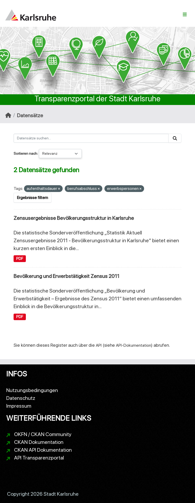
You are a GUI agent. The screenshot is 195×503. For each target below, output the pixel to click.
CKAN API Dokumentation (43, 450)
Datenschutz (20, 398)
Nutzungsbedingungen (32, 390)
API (99, 345)
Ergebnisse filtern (32, 197)
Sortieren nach (25, 153)
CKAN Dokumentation (38, 442)
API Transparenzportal (39, 458)
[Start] (8, 115)
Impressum (18, 406)
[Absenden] (174, 138)
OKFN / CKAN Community (43, 434)
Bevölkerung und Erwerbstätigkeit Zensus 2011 (66, 276)
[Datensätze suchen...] (91, 138)
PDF (19, 258)
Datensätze (30, 115)
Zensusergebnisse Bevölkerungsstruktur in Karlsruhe (74, 218)
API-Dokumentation (133, 345)
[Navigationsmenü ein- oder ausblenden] (185, 14)
